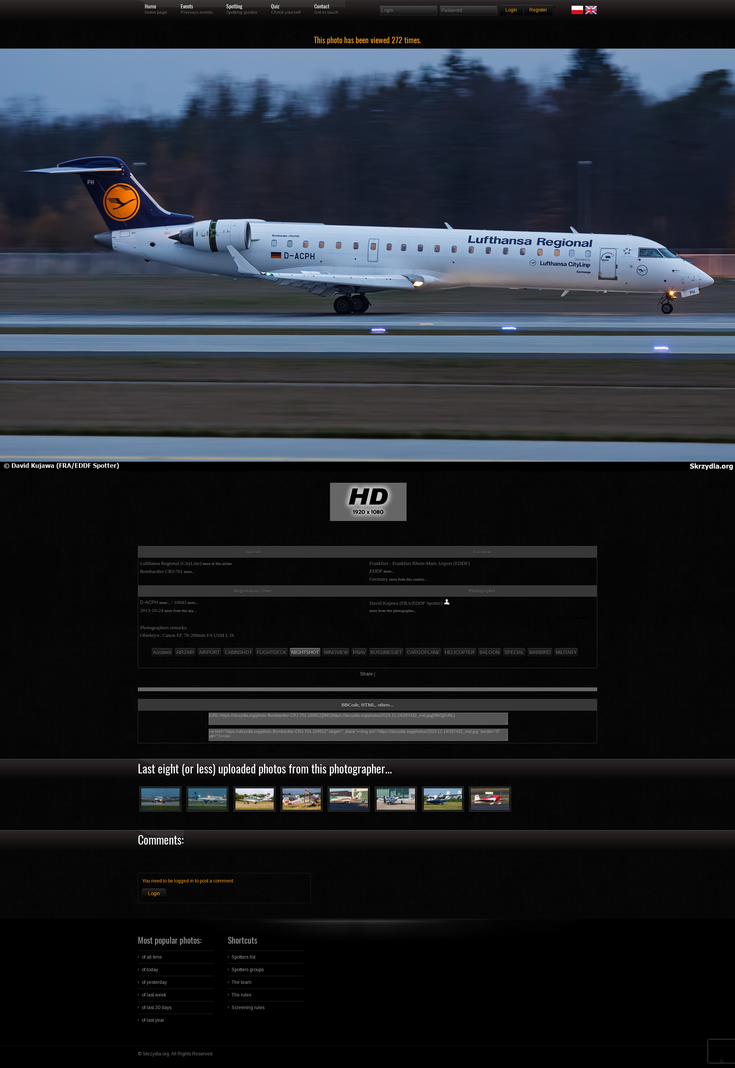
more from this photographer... (392, 611)
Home (150, 6)
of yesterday (154, 982)
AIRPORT (209, 652)
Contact (321, 6)
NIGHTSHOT (305, 652)
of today (150, 969)
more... (189, 572)
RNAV (359, 652)
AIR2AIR (185, 652)
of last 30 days (157, 1007)
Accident (162, 652)
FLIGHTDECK (271, 652)
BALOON (490, 652)
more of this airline (217, 564)
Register (538, 10)
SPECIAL (514, 652)
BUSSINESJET (386, 652)
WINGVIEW (336, 652)
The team (242, 982)
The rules (241, 995)
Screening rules (248, 1007)
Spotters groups (248, 969)
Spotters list (243, 957)
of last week (154, 995)
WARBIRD (540, 652)
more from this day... (180, 611)
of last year (153, 1020)
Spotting (234, 6)
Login (154, 893)
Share (366, 674)
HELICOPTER (460, 652)
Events (187, 6)
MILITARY (566, 652)
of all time (152, 957)
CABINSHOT (238, 652)
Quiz (275, 6)
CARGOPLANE (423, 652)
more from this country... (408, 579)
